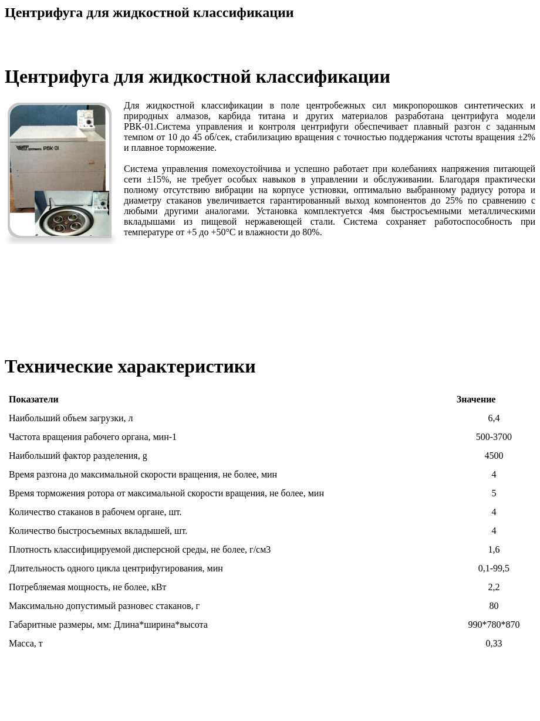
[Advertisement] (270, 690)
